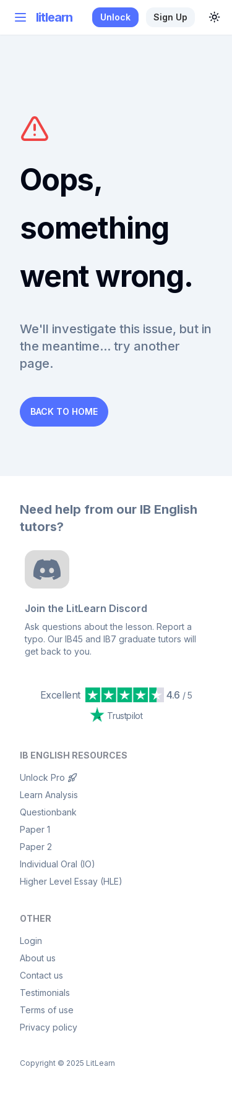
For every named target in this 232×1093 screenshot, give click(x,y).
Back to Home (64, 411)
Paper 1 (35, 829)
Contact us (41, 975)
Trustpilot (116, 714)
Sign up (170, 17)
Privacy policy (48, 1027)
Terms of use (47, 1010)
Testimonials (45, 992)
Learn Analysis (49, 794)
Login (31, 940)
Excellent (60, 695)
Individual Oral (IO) (57, 864)
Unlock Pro (48, 777)
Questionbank (48, 812)
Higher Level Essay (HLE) (71, 881)
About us (38, 958)
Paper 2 (36, 846)
